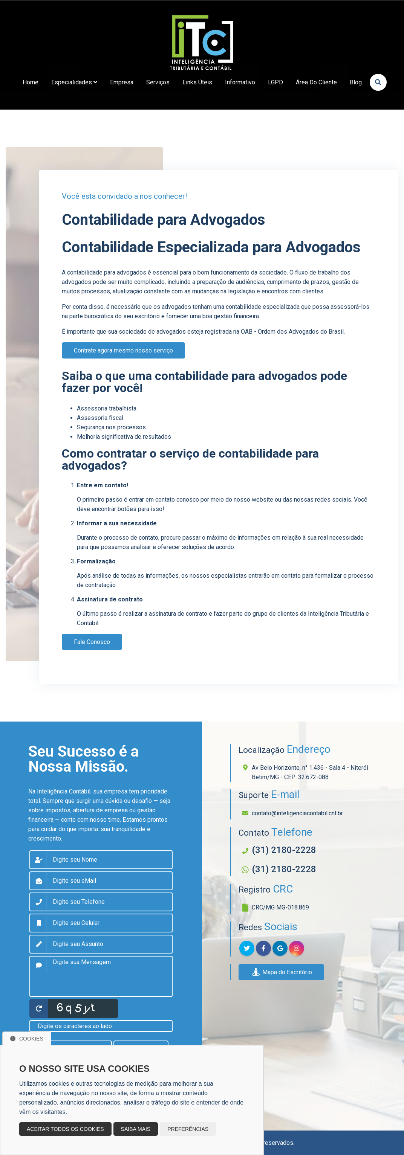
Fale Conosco (92, 641)
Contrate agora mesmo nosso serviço (123, 350)
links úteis (197, 82)
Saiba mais (136, 1129)
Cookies (26, 1039)
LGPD (275, 82)
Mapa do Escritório (281, 972)
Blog (356, 82)
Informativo (240, 82)
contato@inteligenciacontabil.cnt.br (297, 813)
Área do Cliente (316, 82)
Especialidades (74, 82)
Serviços (158, 82)
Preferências (187, 1129)
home (30, 82)
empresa (121, 82)
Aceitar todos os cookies (65, 1129)
